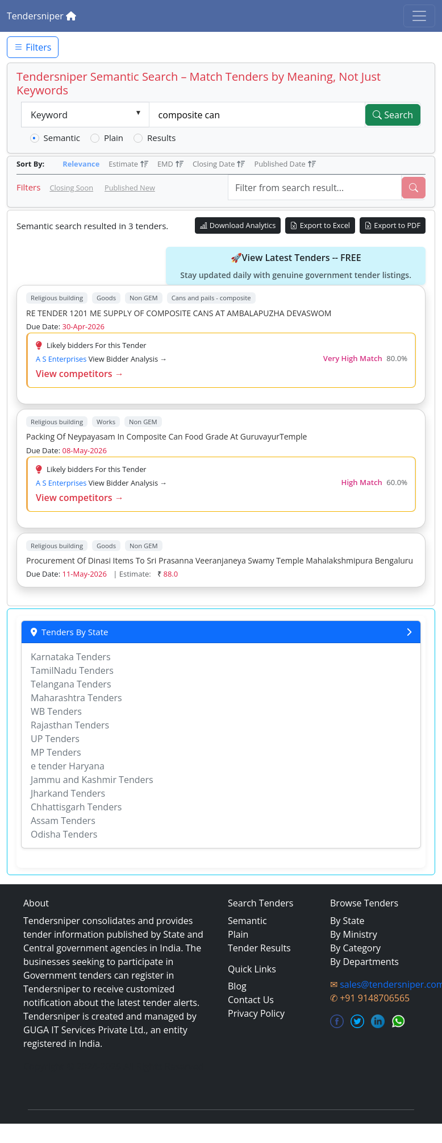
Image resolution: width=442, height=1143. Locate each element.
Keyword (49, 115)
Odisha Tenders (64, 834)
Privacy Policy (256, 1013)
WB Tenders (56, 711)
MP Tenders (56, 752)
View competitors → (80, 373)
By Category (355, 948)
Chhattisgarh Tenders (76, 807)
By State (347, 920)
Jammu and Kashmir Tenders (92, 779)
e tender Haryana (68, 766)
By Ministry (353, 934)
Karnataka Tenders (71, 657)
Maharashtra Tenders (76, 697)
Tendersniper (41, 16)
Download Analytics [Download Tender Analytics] (238, 225)
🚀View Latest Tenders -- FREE (295, 266)
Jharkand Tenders (68, 793)
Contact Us (251, 999)
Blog (237, 986)
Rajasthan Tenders (70, 725)
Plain (113, 137)
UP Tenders (55, 738)
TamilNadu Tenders (72, 670)
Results (161, 137)
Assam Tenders (63, 820)
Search (393, 115)
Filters (32, 47)
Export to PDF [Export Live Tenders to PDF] (392, 225)
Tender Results (259, 948)
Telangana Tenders (71, 684)
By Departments (364, 961)
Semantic (62, 137)
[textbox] (257, 115)
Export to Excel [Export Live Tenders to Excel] (320, 225)
